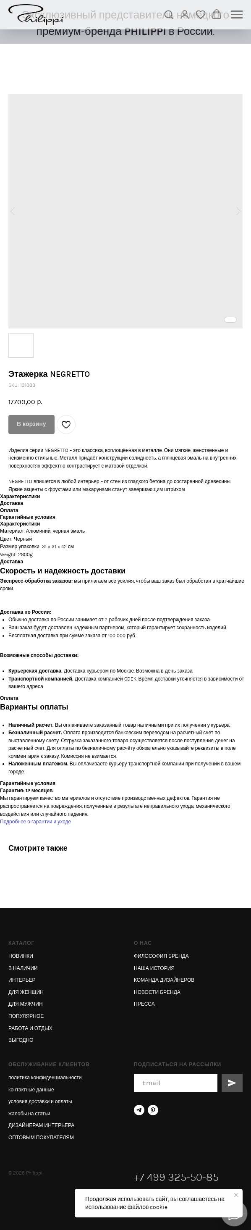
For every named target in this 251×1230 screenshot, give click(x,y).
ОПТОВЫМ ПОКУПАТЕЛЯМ (41, 1138)
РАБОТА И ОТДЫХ (30, 1028)
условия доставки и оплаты (40, 1101)
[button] (169, 14)
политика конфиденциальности (45, 1077)
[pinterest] (153, 1110)
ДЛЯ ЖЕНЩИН (26, 992)
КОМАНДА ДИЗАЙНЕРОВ (164, 980)
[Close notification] (236, 1195)
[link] (185, 14)
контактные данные (31, 1090)
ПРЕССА (144, 1004)
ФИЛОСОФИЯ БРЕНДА (161, 956)
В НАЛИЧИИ (23, 968)
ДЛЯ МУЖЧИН (25, 1004)
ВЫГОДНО (21, 1040)
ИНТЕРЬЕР (22, 980)
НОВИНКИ (20, 956)
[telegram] (139, 1110)
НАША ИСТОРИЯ (154, 968)
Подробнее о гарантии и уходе (35, 822)
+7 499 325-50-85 (176, 1177)
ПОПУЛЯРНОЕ (26, 1016)
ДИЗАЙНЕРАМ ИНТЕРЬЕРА (41, 1125)
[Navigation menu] (237, 15)
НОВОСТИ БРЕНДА (157, 992)
